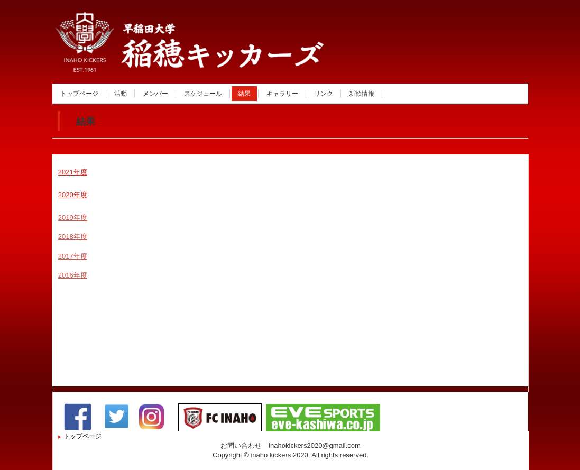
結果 (244, 93)
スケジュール (203, 93)
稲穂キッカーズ (165, 60)
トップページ (79, 93)
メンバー (155, 93)
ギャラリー (282, 93)
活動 (120, 93)
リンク (323, 93)
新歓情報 (361, 93)
